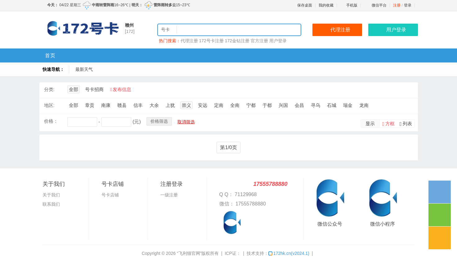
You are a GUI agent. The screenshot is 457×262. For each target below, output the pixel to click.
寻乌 (315, 105)
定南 (218, 105)
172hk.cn (288, 253)
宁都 (251, 105)
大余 (154, 105)
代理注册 (189, 40)
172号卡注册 (211, 40)
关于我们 (51, 194)
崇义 (186, 105)
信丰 (138, 105)
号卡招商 (94, 89)
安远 (202, 105)
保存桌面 (304, 5)
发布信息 (122, 89)
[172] (130, 31)
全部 (73, 89)
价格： (51, 121)
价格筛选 (159, 121)
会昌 (299, 105)
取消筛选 (186, 121)
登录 (407, 5)
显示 (370, 123)
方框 (390, 123)
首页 (50, 55)
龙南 (364, 105)
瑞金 (347, 105)
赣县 (122, 105)
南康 (105, 105)
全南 (235, 105)
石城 (331, 105)
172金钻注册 (237, 40)
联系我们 (51, 204)
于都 (267, 105)
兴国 (283, 105)
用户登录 (278, 40)
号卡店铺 (110, 194)
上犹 (170, 105)
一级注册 (169, 194)
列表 (407, 123)
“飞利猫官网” (189, 253)
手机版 (348, 5)
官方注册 (259, 40)
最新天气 (84, 69)
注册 (397, 5)
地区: (49, 105)
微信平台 (379, 5)
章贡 (89, 105)
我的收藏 (326, 5)
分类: (49, 89)
